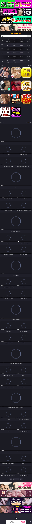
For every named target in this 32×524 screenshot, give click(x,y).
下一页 (18, 479)
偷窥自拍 (8, 52)
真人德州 (14, 39)
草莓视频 (21, 60)
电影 (2, 48)
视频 (2, 44)
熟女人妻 (8, 45)
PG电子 (8, 39)
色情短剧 (14, 62)
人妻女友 (21, 56)
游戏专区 (28, 39)
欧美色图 (21, 52)
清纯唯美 (14, 53)
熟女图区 (21, 53)
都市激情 (8, 56)
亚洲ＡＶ (8, 43)
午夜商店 (14, 60)
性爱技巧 (28, 58)
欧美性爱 (28, 48)
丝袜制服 (14, 45)
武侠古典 (28, 56)
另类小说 (14, 58)
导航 (2, 61)
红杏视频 (8, 62)
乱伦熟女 (21, 49)
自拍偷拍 (14, 43)
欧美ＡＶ (21, 43)
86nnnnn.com (16, 33)
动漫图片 (28, 52)
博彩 (2, 40)
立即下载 (23, 521)
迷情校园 (8, 58)
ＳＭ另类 (28, 45)
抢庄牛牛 (28, 41)
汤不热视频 (28, 60)
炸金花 (15, 41)
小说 (2, 57)
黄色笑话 (21, 58)
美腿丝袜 (8, 53)
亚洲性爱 (8, 48)
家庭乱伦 (14, 56)
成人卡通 (21, 48)
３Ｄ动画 (28, 43)
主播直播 (21, 45)
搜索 (29, 35)
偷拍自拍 (14, 48)
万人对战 (21, 39)
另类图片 (28, 53)
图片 (2, 52)
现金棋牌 (21, 41)
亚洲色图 (14, 52)
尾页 (21, 479)
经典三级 (14, 49)
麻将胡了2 (8, 41)
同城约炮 (8, 60)
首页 (11, 479)
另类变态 (28, 49)
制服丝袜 (8, 49)
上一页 (14, 479)
